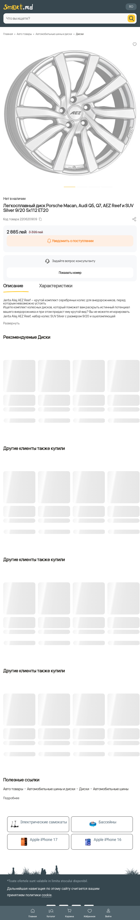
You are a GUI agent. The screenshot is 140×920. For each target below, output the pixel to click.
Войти (108, 913)
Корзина (69, 913)
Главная (33, 913)
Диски (80, 34)
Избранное (89, 913)
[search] (131, 18)
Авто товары (24, 34)
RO (131, 6)
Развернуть (11, 323)
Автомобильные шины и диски (54, 34)
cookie (46, 895)
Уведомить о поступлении (70, 240)
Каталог (51, 913)
